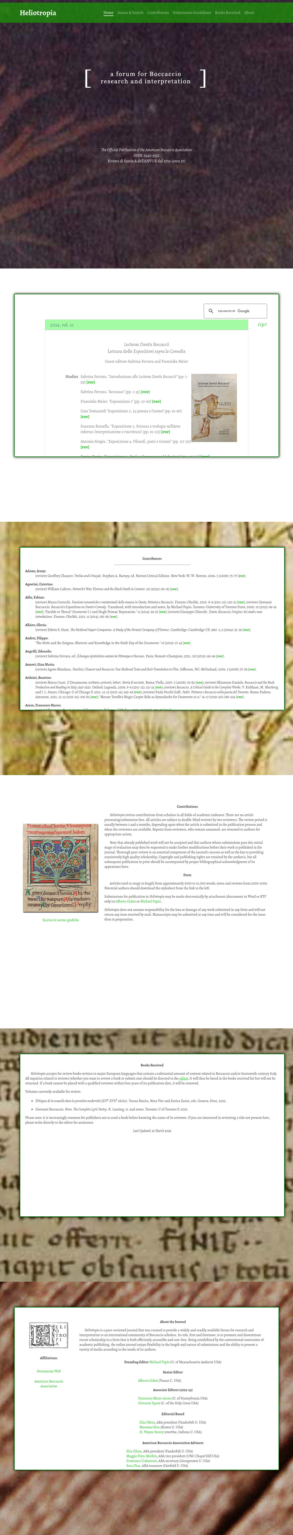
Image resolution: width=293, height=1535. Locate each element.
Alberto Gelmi (126, 901)
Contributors (158, 12)
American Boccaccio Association (49, 1384)
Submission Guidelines (192, 12)
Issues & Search (130, 12)
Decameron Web (49, 1371)
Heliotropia (38, 13)
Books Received (227, 12)
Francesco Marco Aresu (154, 1398)
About (249, 12)
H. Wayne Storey (152, 1432)
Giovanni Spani (149, 1403)
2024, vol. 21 (62, 325)
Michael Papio (150, 901)
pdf (242, 575)
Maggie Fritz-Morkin (141, 1456)
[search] (234, 311)
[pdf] (90, 382)
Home (109, 12)
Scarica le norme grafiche (61, 920)
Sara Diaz (133, 1465)
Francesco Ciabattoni (141, 1461)
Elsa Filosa (147, 1422)
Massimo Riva (150, 1427)
